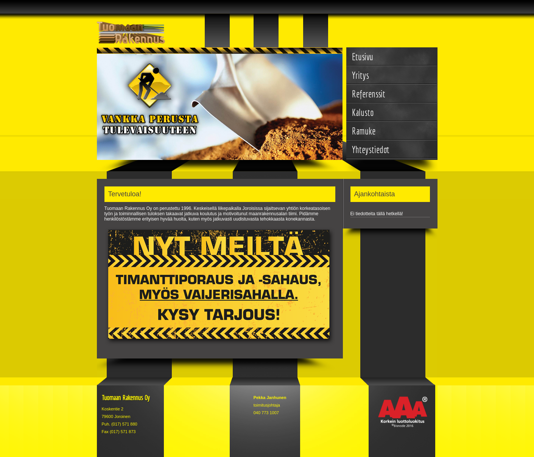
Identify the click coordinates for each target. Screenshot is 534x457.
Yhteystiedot (370, 149)
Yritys (360, 75)
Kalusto (363, 112)
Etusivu (362, 56)
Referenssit (368, 93)
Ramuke (363, 130)
